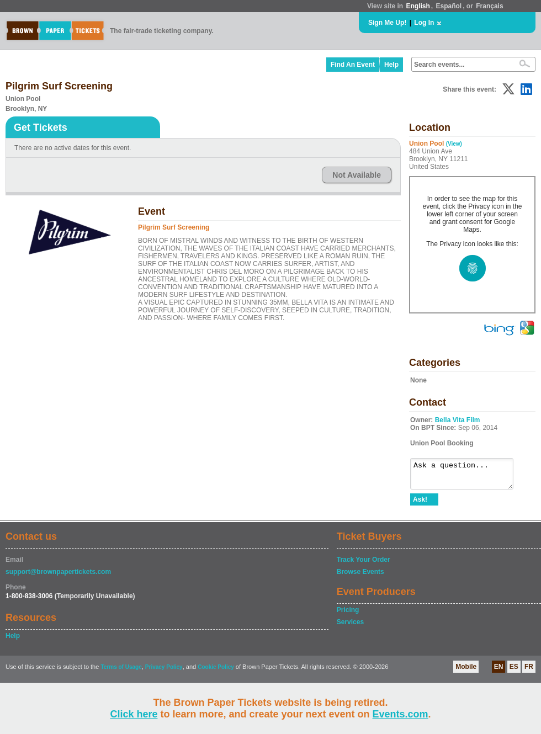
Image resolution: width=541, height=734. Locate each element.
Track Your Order (363, 564)
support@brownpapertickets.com (58, 577)
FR (528, 672)
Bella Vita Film (457, 420)
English (417, 6)
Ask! (420, 504)
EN (498, 672)
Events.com (400, 714)
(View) (454, 144)
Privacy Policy (164, 672)
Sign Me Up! (387, 22)
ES (514, 672)
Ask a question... (467, 476)
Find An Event (353, 64)
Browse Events (360, 577)
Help (391, 64)
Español (449, 6)
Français (489, 6)
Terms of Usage (120, 672)
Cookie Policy (216, 672)
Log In (424, 22)
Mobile (465, 672)
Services (350, 627)
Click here (133, 714)
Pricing (348, 615)
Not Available (356, 175)
